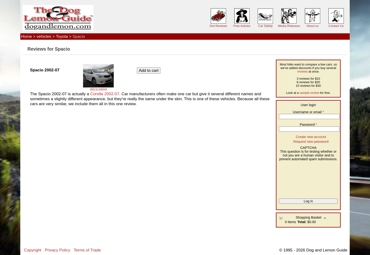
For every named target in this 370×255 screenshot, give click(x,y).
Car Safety (265, 26)
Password (308, 124)
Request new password (311, 141)
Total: (301, 222)
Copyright (32, 250)
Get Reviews (218, 26)
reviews (302, 71)
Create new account (311, 137)
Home (26, 36)
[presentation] (298, 178)
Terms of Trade (87, 250)
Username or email (308, 112)
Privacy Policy (57, 250)
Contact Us (336, 26)
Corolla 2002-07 (104, 93)
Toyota (62, 36)
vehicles (44, 36)
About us (313, 26)
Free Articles (241, 26)
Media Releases (289, 26)
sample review (309, 93)
